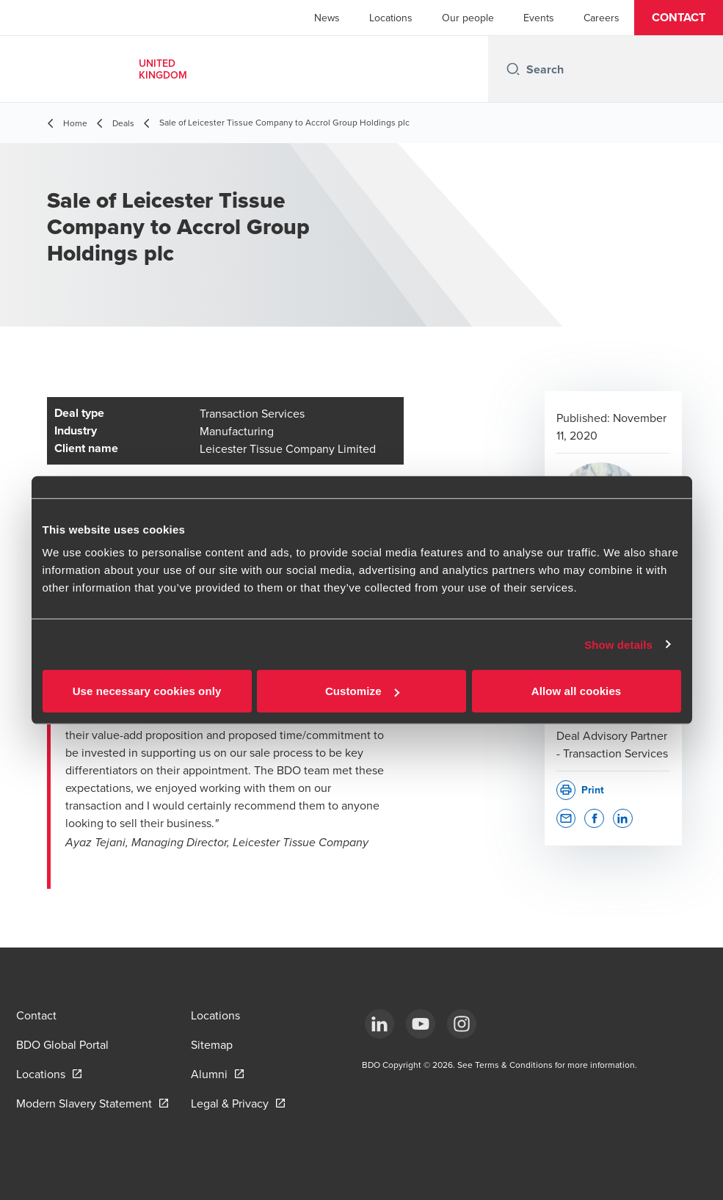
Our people (468, 17)
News (327, 17)
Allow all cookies (576, 691)
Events (538, 17)
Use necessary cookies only (147, 691)
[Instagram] (461, 1023)
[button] (678, 17)
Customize (362, 691)
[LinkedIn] (379, 1023)
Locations (391, 17)
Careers (602, 17)
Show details (618, 644)
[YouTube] (420, 1023)
